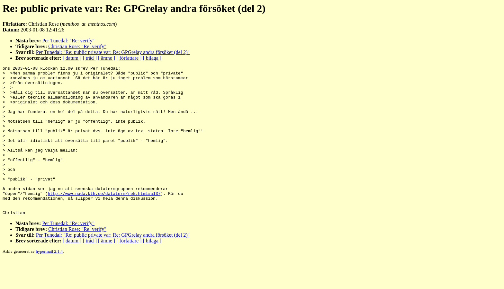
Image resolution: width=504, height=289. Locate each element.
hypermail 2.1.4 (49, 281)
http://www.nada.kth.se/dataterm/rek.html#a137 (104, 219)
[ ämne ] (106, 58)
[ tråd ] (90, 58)
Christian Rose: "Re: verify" (77, 46)
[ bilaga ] (152, 58)
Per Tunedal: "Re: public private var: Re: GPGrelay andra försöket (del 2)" (113, 52)
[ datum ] (72, 58)
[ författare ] (128, 58)
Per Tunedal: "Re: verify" (68, 40)
